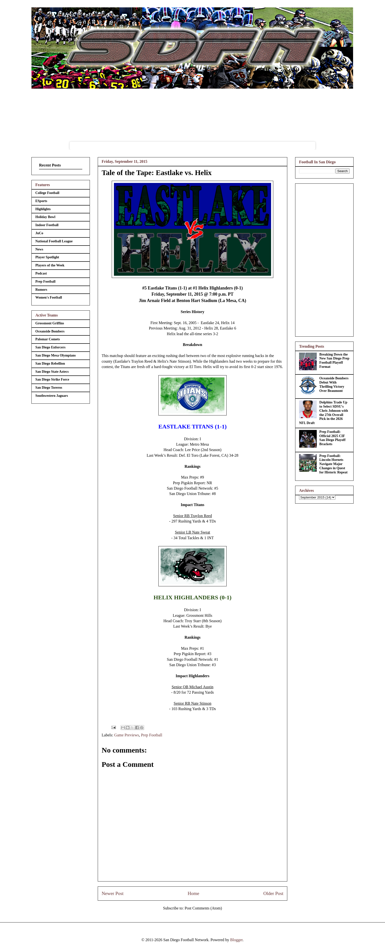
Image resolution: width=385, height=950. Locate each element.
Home (193, 893)
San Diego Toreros (48, 387)
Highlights (43, 209)
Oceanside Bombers (50, 331)
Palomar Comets (47, 339)
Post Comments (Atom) (203, 908)
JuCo (39, 233)
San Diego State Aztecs (52, 371)
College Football (47, 193)
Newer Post (113, 893)
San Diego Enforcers (50, 347)
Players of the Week (49, 265)
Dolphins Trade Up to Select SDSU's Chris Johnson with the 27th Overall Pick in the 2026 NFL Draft (323, 412)
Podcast (41, 273)
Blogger (236, 940)
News (39, 249)
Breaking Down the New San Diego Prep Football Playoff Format (334, 361)
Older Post (273, 893)
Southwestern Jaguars (51, 396)
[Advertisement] (324, 259)
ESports (41, 201)
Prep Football (151, 735)
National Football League (54, 241)
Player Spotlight (47, 257)
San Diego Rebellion (50, 363)
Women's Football (48, 297)
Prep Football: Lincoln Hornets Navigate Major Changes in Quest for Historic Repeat (333, 464)
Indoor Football (46, 225)
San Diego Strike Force (52, 379)
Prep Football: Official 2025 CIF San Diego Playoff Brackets (332, 438)
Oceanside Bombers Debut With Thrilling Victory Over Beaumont (334, 384)
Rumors (41, 289)
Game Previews (126, 735)
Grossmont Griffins (49, 323)
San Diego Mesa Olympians (55, 355)
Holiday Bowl (45, 217)
